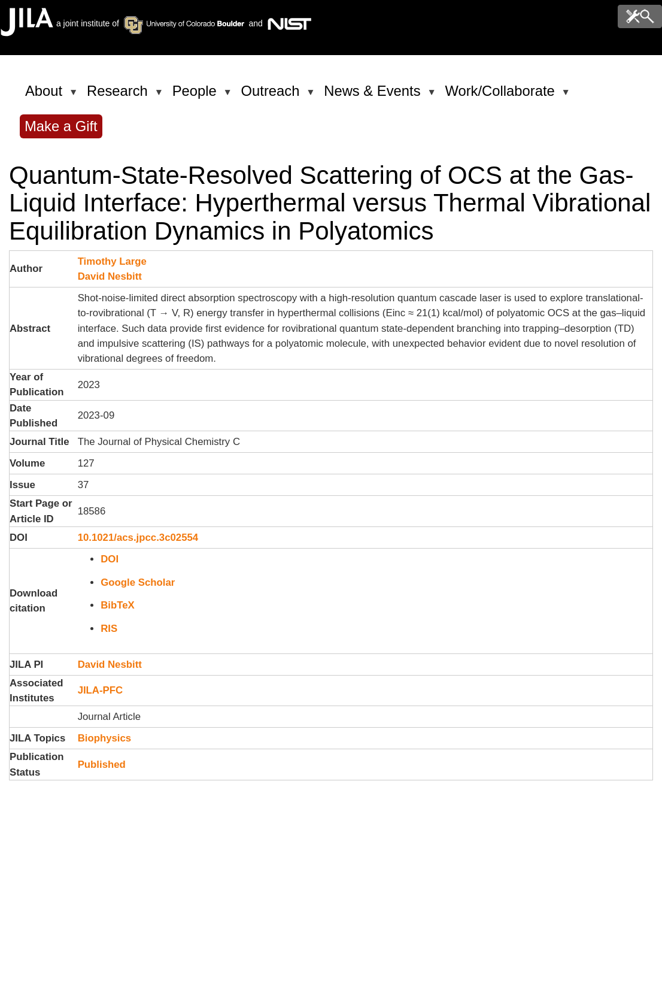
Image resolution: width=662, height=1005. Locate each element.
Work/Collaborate (502, 96)
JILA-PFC (100, 690)
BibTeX (118, 605)
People (196, 96)
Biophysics (105, 738)
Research (119, 96)
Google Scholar (138, 582)
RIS (109, 628)
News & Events (374, 96)
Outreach (272, 96)
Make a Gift (61, 126)
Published (102, 764)
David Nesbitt (110, 276)
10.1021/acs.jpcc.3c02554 (138, 537)
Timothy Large (112, 261)
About (46, 96)
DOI (110, 559)
